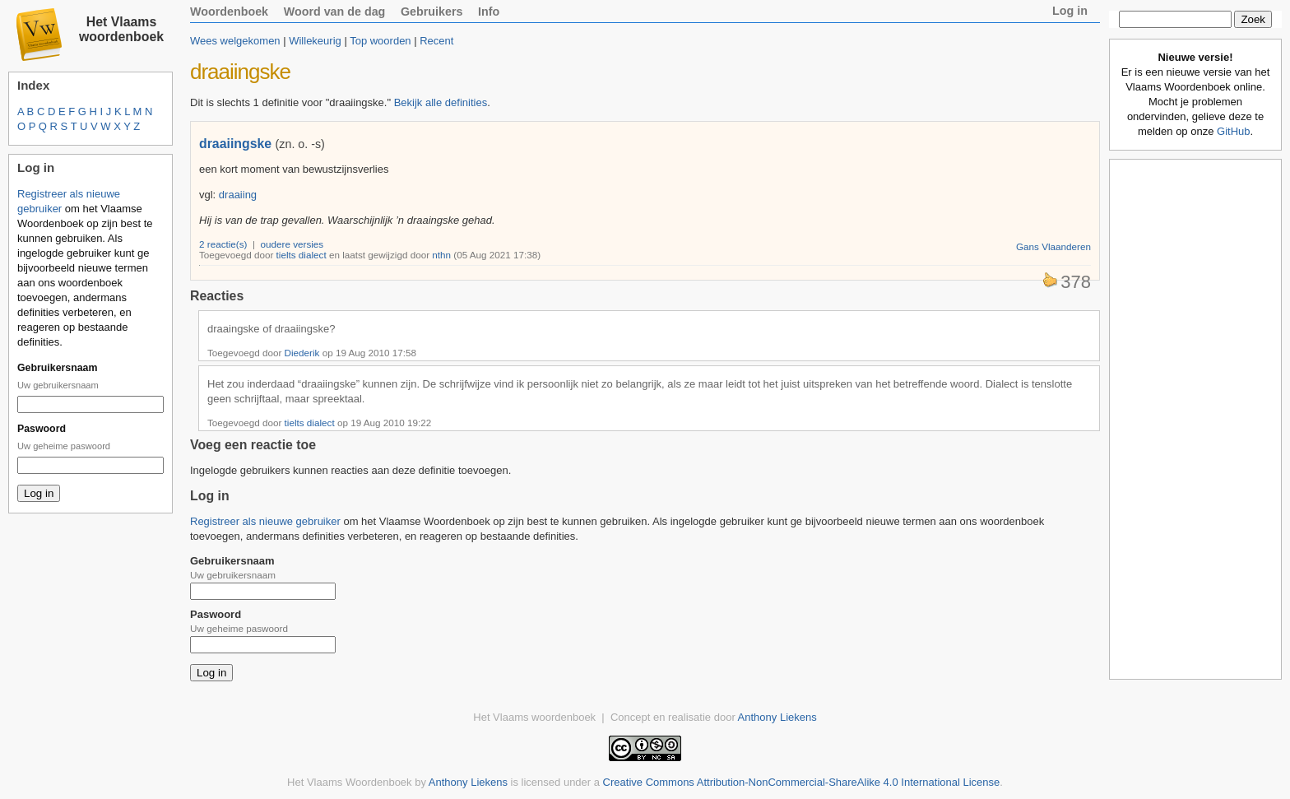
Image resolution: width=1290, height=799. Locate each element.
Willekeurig (315, 41)
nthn (441, 254)
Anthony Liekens (777, 717)
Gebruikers (432, 11)
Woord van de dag (335, 11)
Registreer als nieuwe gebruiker (265, 521)
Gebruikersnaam (57, 368)
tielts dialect (301, 254)
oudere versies (292, 244)
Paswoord (41, 428)
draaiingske (235, 144)
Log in (1070, 10)
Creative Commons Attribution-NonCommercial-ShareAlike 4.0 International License (801, 782)
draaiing (238, 194)
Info (488, 11)
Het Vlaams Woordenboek (349, 782)
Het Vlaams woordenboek (121, 29)
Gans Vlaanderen (1053, 246)
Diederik (302, 352)
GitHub (1233, 131)
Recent (436, 41)
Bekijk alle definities (440, 102)
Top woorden (380, 41)
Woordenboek (229, 11)
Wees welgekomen (235, 41)
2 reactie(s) (223, 244)
